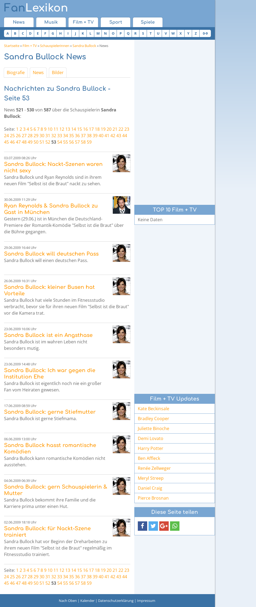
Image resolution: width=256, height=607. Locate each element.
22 (120, 129)
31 (47, 136)
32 (53, 136)
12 (61, 129)
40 (101, 136)
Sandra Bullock (84, 45)
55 (65, 142)
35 (71, 136)
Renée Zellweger (154, 468)
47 (18, 142)
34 (65, 136)
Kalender (87, 600)
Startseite (11, 45)
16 (85, 129)
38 (89, 136)
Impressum (146, 600)
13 (67, 129)
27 (24, 136)
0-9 (205, 33)
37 (83, 136)
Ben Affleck (149, 458)
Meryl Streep (151, 478)
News (19, 22)
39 (95, 136)
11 (55, 129)
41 (106, 136)
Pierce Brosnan (153, 498)
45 (6, 142)
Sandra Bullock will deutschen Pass (51, 254)
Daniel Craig (150, 488)
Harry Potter (150, 448)
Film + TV (83, 22)
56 (71, 142)
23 (126, 129)
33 (59, 136)
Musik (51, 22)
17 (91, 129)
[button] (142, 526)
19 (103, 129)
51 (41, 142)
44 (124, 136)
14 (73, 129)
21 (115, 129)
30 (41, 136)
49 (30, 142)
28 (30, 136)
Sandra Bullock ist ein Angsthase (48, 335)
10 (50, 129)
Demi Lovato (150, 438)
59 (89, 142)
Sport (115, 22)
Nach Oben (68, 600)
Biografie (16, 72)
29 (36, 136)
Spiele (148, 22)
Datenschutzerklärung (116, 600)
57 (77, 142)
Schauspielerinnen (54, 45)
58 (83, 142)
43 (118, 136)
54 (59, 142)
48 (24, 142)
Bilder (58, 72)
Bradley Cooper (153, 418)
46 (12, 142)
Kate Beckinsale (153, 409)
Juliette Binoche (153, 428)
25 (12, 136)
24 (6, 136)
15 (79, 129)
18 (97, 129)
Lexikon (36, 8)
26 (18, 136)
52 (47, 142)
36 (77, 136)
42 (112, 136)
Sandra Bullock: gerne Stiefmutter (50, 412)
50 (36, 142)
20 (109, 129)
